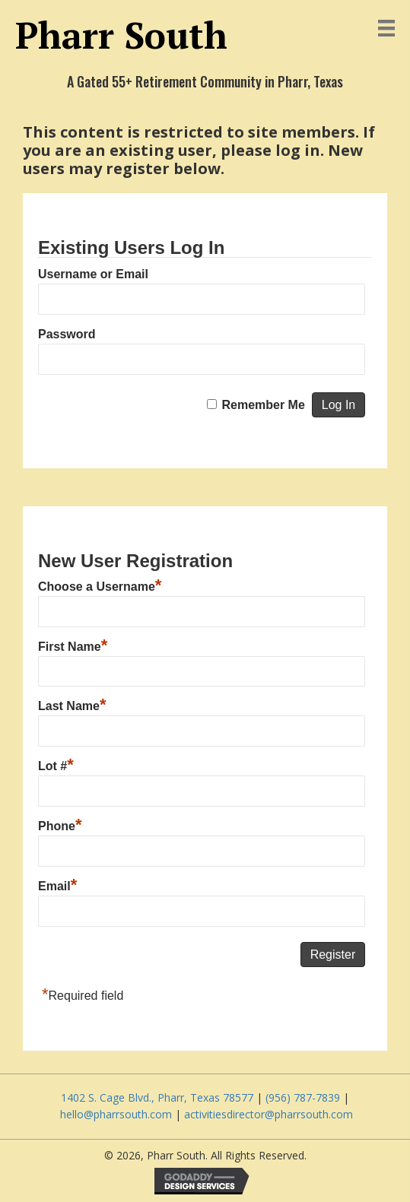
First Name (72, 644)
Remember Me (262, 404)
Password (67, 334)
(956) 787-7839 (302, 1097)
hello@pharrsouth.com (116, 1114)
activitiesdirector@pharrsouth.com (268, 1114)
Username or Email (93, 274)
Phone (59, 824)
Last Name (72, 704)
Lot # (56, 764)
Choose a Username (99, 584)
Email (57, 884)
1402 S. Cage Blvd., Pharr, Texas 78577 (158, 1097)
